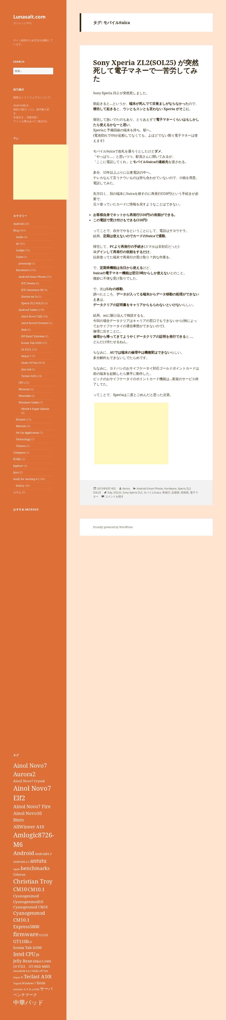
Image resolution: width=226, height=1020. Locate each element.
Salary (20, 486)
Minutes (21, 426)
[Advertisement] (40, 172)
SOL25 (117, 492)
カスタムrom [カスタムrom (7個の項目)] (31, 989)
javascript (25, 263)
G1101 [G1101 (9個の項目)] (43, 935)
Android (18, 224)
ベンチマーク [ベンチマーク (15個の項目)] (25, 994)
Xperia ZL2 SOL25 (32, 303)
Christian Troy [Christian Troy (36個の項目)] (33, 881)
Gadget (20, 250)
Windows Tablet (29, 402)
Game (19, 257)
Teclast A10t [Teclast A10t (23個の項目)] (38, 976)
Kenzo (126, 488)
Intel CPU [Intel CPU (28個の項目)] (24, 954)
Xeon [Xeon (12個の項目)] (41, 983)
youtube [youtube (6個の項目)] (18, 989)
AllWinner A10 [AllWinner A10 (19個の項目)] (28, 827)
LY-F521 (26, 349)
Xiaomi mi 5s (29, 296)
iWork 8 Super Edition (35, 409)
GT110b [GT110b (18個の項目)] (21, 941)
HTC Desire (28, 283)
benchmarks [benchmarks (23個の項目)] (35, 868)
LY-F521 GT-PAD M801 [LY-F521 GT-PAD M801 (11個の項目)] (31, 966)
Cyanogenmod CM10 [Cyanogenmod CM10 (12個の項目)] (30, 907)
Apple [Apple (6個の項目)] (16, 869)
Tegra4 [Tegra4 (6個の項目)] (17, 983)
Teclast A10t (28, 376)
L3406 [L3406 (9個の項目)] (46, 961)
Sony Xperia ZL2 (132, 492)
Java (16, 472)
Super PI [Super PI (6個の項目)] (18, 977)
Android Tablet (28, 310)
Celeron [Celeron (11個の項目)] (19, 874)
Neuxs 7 (26, 356)
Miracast (24, 389)
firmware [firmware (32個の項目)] (25, 934)
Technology (23, 439)
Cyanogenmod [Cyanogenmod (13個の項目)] (26, 895)
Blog (16, 230)
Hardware (22, 270)
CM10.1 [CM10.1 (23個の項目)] (36, 889)
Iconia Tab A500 (31, 343)
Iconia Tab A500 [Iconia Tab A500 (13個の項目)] (27, 947)
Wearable (25, 396)
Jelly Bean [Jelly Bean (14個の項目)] (22, 961)
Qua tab (26, 369)
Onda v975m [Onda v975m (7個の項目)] (40, 971)
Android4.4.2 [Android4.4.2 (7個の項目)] (21, 861)
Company (19, 452)
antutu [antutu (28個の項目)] (38, 860)
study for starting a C (26, 479)
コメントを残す (114, 496)
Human (21, 419)
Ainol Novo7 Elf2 (31, 316)
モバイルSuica (152, 492)
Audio (19, 237)
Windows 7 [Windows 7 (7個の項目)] (29, 983)
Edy (110, 492)
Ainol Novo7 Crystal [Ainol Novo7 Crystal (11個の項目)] (29, 780)
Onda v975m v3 (31, 363)
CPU (21, 382)
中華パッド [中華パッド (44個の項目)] (28, 1002)
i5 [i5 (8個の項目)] (31, 942)
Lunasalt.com (29, 16)
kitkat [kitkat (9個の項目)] (37, 961)
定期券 (175, 492)
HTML (17, 459)
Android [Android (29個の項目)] (23, 853)
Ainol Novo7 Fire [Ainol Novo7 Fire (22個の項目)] (32, 806)
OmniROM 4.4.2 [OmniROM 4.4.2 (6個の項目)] (22, 971)
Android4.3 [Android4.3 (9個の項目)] (43, 854)
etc (17, 244)
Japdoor (18, 466)
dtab (24, 330)
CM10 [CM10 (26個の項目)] (20, 889)
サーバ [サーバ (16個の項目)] (46, 988)
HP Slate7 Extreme (32, 336)
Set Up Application (27, 433)
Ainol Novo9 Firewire (34, 323)
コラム (17, 492)
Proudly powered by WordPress (113, 527)
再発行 (166, 492)
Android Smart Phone (32, 277)
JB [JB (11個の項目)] (37, 954)
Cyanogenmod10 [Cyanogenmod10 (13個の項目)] (28, 901)
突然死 (185, 492)
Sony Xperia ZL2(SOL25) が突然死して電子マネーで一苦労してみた (146, 70)
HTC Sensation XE (32, 290)
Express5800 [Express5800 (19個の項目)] (26, 927)
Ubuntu (21, 446)
